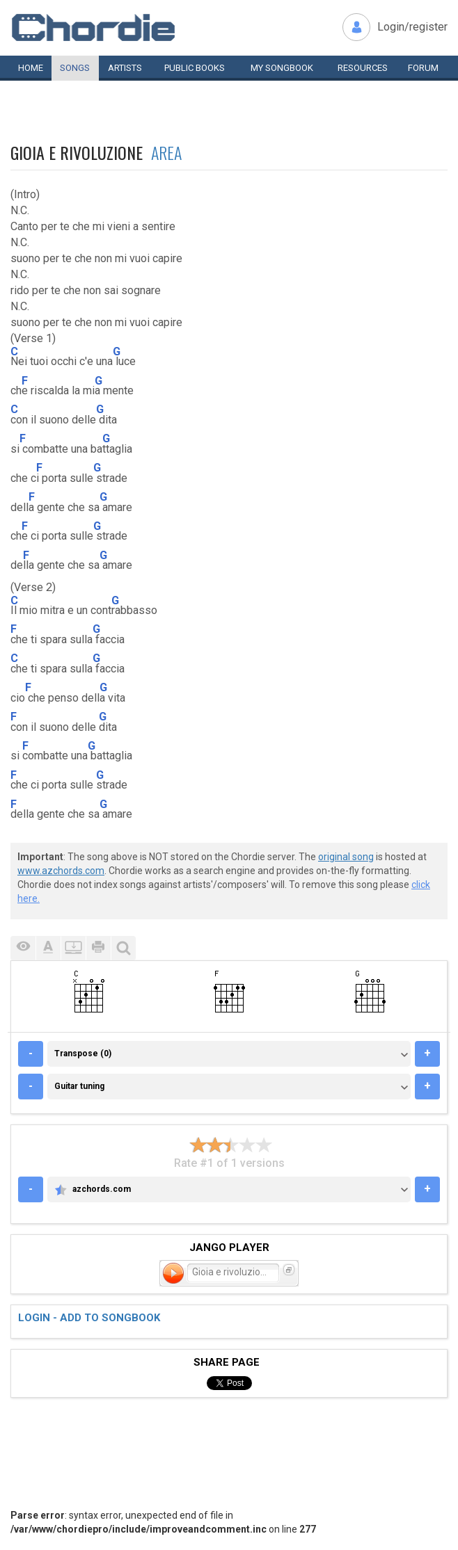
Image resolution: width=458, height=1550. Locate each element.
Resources (363, 68)
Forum (423, 68)
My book (282, 68)
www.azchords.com (60, 870)
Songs (75, 68)
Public (194, 68)
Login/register (412, 26)
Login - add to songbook (89, 1317)
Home (30, 68)
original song (346, 856)
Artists (125, 68)
